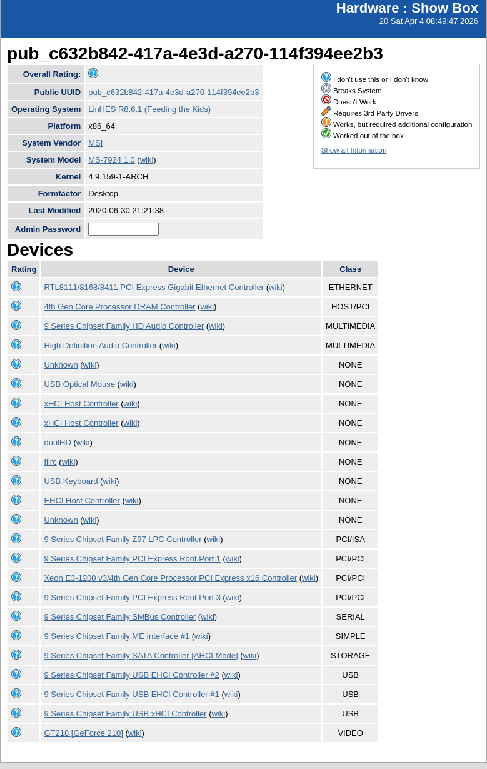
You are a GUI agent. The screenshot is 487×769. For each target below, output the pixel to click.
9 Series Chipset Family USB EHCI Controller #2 (131, 675)
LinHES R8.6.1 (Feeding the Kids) (149, 109)
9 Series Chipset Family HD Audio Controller (124, 326)
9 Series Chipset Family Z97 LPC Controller (122, 539)
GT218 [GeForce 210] (83, 733)
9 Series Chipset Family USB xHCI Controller (125, 713)
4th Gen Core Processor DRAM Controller (119, 306)
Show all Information (354, 150)
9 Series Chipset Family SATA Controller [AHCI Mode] (141, 655)
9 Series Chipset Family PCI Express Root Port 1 (132, 558)
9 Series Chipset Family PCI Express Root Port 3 (132, 597)
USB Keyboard (71, 481)
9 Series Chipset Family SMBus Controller (120, 616)
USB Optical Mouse (79, 384)
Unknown (61, 364)
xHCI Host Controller (81, 403)
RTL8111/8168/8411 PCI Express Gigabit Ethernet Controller (154, 287)
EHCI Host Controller (81, 500)
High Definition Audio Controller (100, 345)
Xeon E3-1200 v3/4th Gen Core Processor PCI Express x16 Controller (170, 578)
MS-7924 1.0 (111, 159)
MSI (95, 143)
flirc (50, 461)
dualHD (57, 442)
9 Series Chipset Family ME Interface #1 (116, 636)
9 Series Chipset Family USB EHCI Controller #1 (131, 694)
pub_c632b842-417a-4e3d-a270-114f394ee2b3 (173, 92)
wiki (147, 159)
